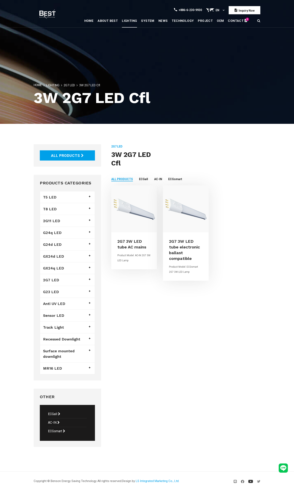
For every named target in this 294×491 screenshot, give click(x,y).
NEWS (163, 21)
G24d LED (52, 244)
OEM (220, 21)
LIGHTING (129, 21)
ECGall (54, 414)
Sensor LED (53, 315)
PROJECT (205, 21)
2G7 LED (69, 85)
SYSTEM (147, 21)
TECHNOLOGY (183, 21)
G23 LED (51, 292)
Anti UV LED (54, 303)
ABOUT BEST (108, 21)
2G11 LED (51, 221)
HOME (89, 21)
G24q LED (52, 233)
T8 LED (50, 209)
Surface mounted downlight (59, 354)
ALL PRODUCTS (67, 155)
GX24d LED (53, 256)
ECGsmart (56, 431)
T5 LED (49, 197)
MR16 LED (52, 368)
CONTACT (237, 20)
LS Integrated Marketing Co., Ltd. (157, 481)
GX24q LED (53, 268)
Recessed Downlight (61, 339)
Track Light (53, 327)
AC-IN (54, 422)
